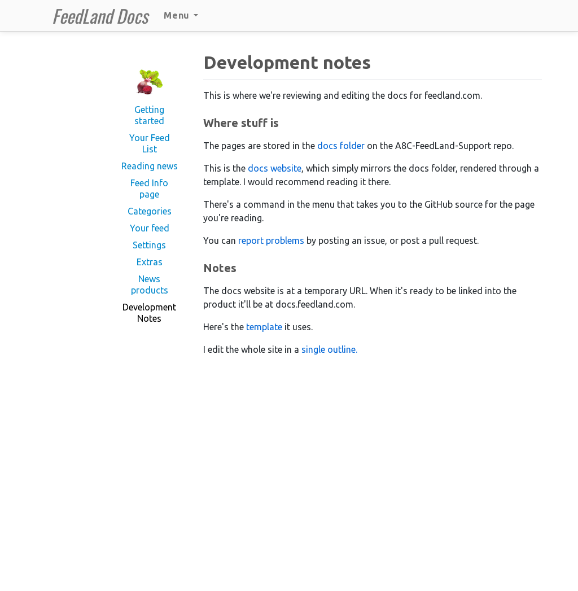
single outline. (329, 349)
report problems (271, 240)
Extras (150, 262)
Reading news (149, 166)
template (264, 327)
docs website (274, 168)
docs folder (341, 146)
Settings (149, 245)
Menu (181, 15)
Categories (150, 211)
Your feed (149, 228)
